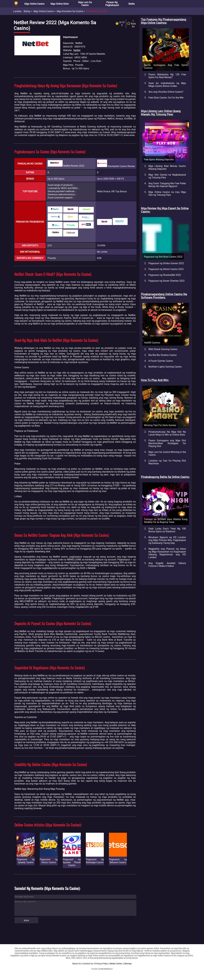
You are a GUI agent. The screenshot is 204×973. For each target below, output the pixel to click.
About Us (76, 963)
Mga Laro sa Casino (85, 4)
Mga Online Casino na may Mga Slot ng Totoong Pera (167, 193)
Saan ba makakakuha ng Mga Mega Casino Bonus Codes (167, 84)
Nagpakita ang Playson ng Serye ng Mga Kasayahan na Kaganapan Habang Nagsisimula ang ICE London (167, 553)
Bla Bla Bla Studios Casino (162, 355)
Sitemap (128, 963)
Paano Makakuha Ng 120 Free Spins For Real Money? (167, 76)
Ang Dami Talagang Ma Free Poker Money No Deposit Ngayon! (167, 185)
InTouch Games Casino (160, 360)
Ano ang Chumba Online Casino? (165, 91)
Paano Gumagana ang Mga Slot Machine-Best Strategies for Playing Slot (167, 443)
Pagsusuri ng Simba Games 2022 (166, 263)
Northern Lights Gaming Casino (165, 366)
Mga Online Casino (34, 3)
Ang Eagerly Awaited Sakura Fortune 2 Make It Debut (167, 564)
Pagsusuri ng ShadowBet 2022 (164, 275)
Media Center (116, 963)
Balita (132, 3)
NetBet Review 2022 (96, 11)
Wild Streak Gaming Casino (162, 349)
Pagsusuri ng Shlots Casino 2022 (166, 269)
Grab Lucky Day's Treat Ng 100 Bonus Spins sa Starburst (167, 530)
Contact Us (88, 963)
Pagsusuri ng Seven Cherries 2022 (166, 280)
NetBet (76, 50)
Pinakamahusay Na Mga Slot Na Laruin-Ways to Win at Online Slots (167, 433)
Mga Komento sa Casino (70, 11)
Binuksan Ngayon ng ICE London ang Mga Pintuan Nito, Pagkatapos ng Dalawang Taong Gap (167, 540)
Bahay (27, 11)
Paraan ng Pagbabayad (112, 4)
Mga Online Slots (59, 3)
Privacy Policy (101, 963)
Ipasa (26, 920)
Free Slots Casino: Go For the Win (166, 97)
